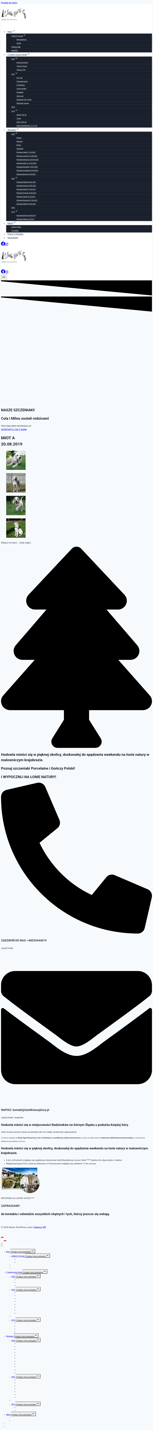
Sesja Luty (20, 96)
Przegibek (20, 92)
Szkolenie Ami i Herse (24, 100)
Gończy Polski (16, 227)
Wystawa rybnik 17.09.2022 (26, 152)
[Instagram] (6, 245)
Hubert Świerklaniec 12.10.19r (27, 126)
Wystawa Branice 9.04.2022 (26, 174)
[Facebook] (3, 245)
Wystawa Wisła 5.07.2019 (25, 219)
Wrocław (19, 141)
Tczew (19, 118)
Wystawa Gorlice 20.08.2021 (26, 186)
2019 (13, 1320)
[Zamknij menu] (1, 1245)
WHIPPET (14, 51)
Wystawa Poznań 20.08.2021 (27, 193)
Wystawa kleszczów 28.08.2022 (27, 160)
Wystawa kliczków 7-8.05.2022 (27, 167)
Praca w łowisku (15, 234)
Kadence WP (40, 1227)
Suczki (19, 43)
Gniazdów (20, 149)
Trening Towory (22, 66)
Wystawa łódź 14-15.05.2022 (26, 163)
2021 (13, 1290)
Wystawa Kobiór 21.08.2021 (26, 189)
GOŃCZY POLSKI (18, 1256)
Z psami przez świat (14, 1272)
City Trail (19, 78)
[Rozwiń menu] (4, 277)
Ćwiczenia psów (22, 81)
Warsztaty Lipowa (23, 103)
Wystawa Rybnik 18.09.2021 (26, 204)
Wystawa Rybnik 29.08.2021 (26, 182)
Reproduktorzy (21, 40)
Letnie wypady (21, 89)
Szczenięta (12, 237)
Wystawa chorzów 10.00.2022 (27, 156)
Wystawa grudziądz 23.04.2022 (27, 170)
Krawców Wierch (22, 63)
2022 (13, 1277)
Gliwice (19, 138)
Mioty (8, 1415)
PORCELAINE (16, 47)
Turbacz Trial (21, 70)
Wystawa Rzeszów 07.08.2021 (27, 200)
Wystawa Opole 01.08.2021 (26, 197)
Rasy (8, 1252)
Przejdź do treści (9, 2)
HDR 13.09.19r (22, 122)
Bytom (19, 145)
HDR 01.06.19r (22, 115)
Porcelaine (15, 231)
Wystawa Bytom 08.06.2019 (26, 215)
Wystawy (9, 1336)
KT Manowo (21, 85)
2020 (13, 107)
